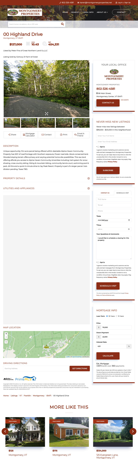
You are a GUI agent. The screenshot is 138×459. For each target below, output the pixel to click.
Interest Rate (101, 342)
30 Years (110, 316)
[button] (62, 24)
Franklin (27, 396)
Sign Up (127, 3)
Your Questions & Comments (107, 234)
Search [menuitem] (75, 12)
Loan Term (100, 316)
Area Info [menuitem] (89, 12)
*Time (98, 225)
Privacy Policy (112, 162)
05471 (48, 396)
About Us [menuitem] (101, 12)
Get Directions (79, 369)
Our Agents (125, 100)
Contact (121, 12)
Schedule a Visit (122, 193)
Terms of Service (106, 295)
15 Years (120, 316)
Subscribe (108, 170)
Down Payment (102, 333)
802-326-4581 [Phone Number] (66, 3)
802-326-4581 (105, 89)
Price (98, 323)
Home (6, 396)
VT (21, 396)
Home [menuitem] (65, 12)
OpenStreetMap (77, 357)
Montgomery (38, 396)
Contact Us (108, 103)
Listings (14, 396)
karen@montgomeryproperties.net (95, 3)
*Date (98, 216)
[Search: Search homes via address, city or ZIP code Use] (36, 24)
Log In (119, 3)
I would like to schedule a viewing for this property (113, 247)
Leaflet (68, 357)
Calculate (108, 356)
